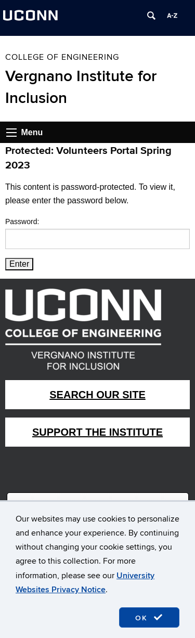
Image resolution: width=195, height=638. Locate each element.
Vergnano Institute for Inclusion (81, 87)
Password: (97, 233)
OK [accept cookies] (149, 617)
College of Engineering (62, 57)
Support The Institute (97, 432)
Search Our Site (97, 394)
